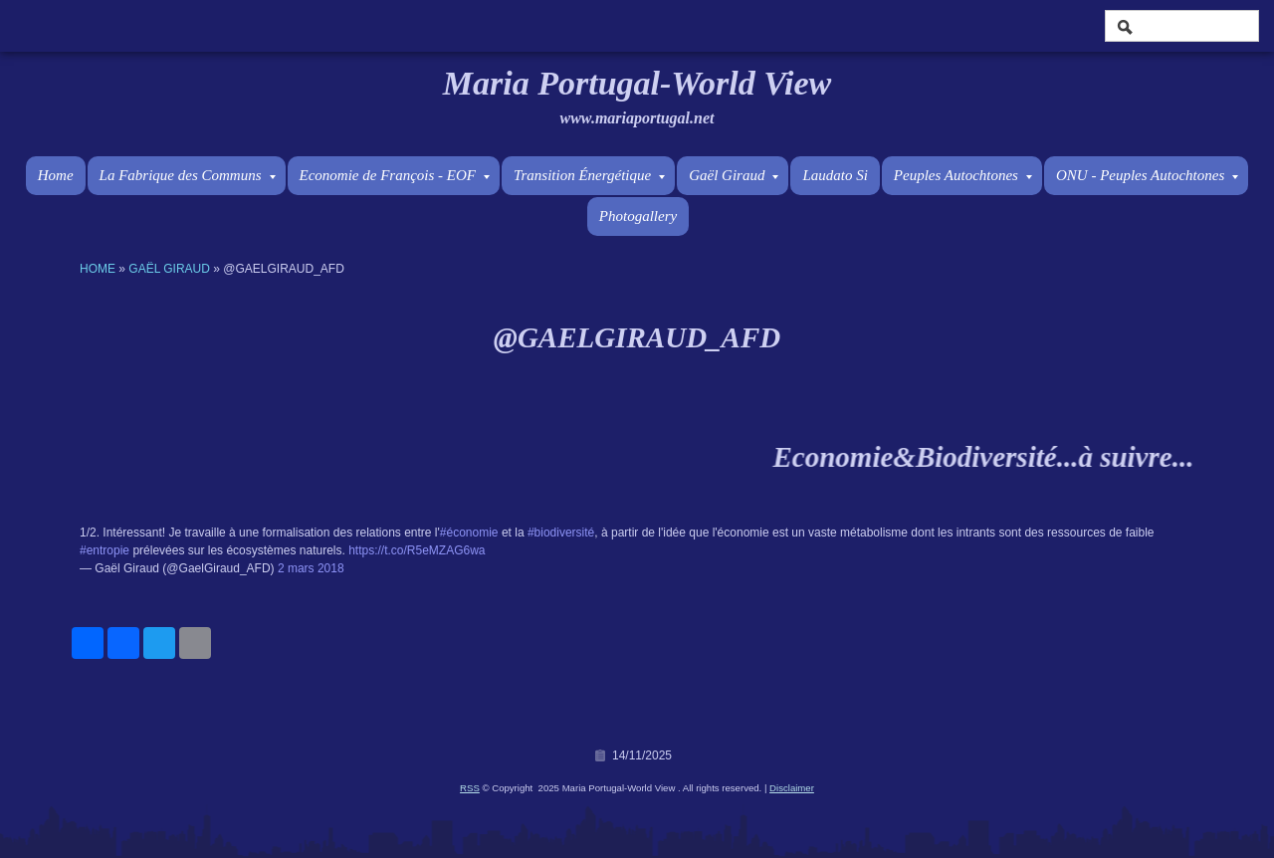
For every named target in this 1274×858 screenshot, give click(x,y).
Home (56, 175)
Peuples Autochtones (963, 175)
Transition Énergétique (589, 175)
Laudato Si (834, 175)
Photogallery (638, 216)
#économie (469, 532)
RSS (470, 787)
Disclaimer (791, 787)
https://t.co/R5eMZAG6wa (416, 550)
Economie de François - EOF (395, 175)
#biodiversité (561, 532)
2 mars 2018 (311, 568)
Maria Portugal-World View (637, 83)
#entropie (104, 550)
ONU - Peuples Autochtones (1147, 175)
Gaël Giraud (733, 175)
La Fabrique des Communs (188, 175)
